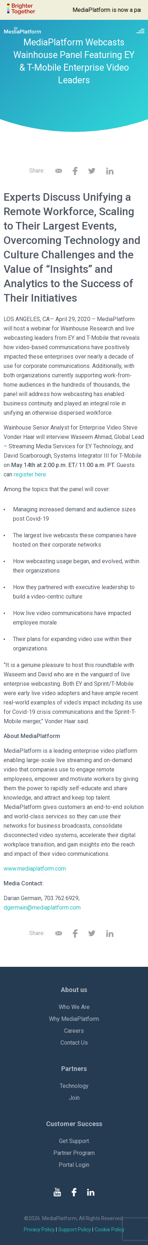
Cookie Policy (110, 1229)
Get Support (74, 1141)
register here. (30, 474)
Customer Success (74, 1124)
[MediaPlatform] (22, 30)
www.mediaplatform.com (35, 868)
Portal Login (74, 1164)
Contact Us (74, 1042)
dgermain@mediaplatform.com (42, 907)
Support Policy (74, 1229)
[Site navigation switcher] (140, 30)
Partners (74, 1068)
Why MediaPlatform (74, 1018)
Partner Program (74, 1153)
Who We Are (74, 1007)
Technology (74, 1085)
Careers (74, 1030)
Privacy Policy (39, 1229)
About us (74, 989)
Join (74, 1097)
